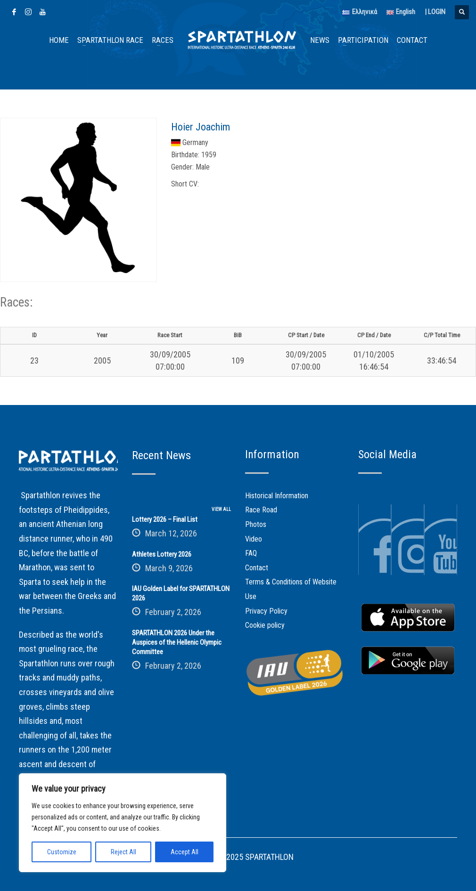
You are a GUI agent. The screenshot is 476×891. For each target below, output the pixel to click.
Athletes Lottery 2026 (161, 554)
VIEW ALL (221, 509)
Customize (61, 852)
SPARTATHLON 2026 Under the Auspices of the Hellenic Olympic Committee (177, 642)
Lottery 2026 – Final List (164, 519)
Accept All (184, 852)
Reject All (123, 852)
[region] (122, 822)
